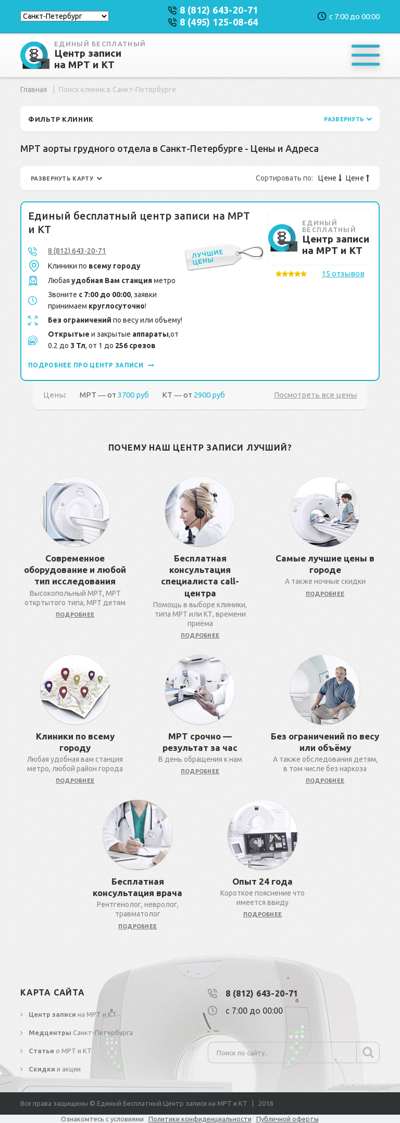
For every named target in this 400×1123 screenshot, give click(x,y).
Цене (330, 178)
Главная (33, 89)
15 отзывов (343, 273)
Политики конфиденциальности (200, 1118)
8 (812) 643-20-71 (77, 251)
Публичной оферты (287, 1118)
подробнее (75, 614)
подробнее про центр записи (91, 365)
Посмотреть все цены (315, 394)
